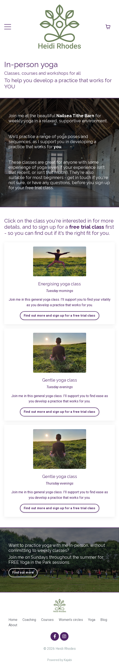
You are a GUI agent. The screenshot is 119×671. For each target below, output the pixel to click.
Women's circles (71, 620)
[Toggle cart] (108, 26)
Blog (103, 620)
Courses (47, 620)
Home (12, 620)
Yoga (91, 620)
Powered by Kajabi (59, 660)
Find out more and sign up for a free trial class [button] (59, 315)
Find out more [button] (23, 572)
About (12, 625)
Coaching (29, 620)
